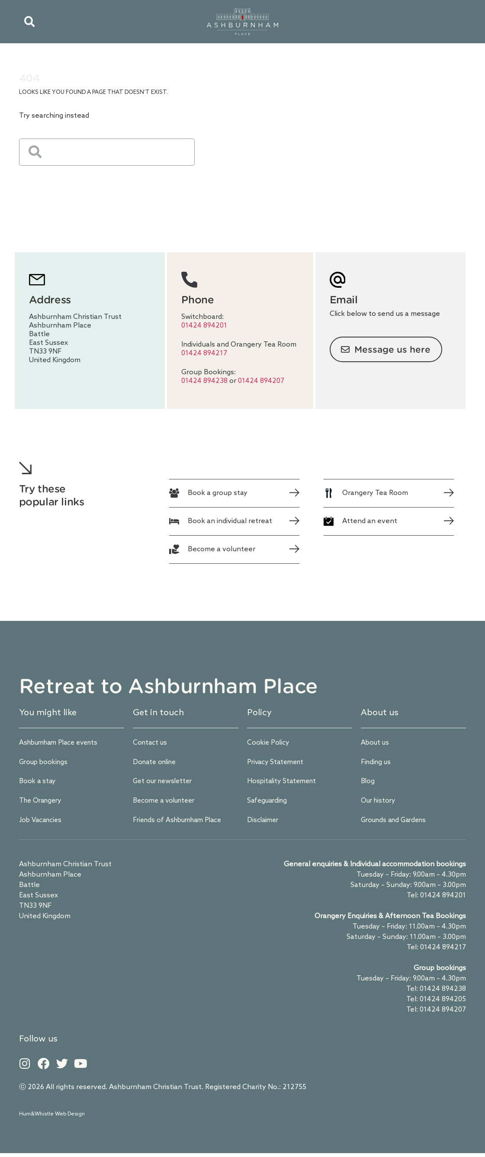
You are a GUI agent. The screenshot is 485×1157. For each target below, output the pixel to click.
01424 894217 (204, 353)
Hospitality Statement (283, 783)
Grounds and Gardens (396, 823)
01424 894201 (204, 325)
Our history (379, 803)
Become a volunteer (166, 803)
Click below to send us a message (385, 314)
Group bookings (45, 763)
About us (376, 743)
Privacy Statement (277, 763)
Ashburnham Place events (62, 743)
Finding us (377, 763)
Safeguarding (268, 803)
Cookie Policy (269, 743)
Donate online (156, 763)
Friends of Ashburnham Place (181, 823)
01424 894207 (261, 381)
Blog (368, 783)
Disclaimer (263, 823)
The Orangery (42, 803)
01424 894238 (205, 381)
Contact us (151, 743)
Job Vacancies (41, 823)
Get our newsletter (165, 783)
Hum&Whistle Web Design (52, 1118)
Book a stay (38, 783)
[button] (29, 21)
